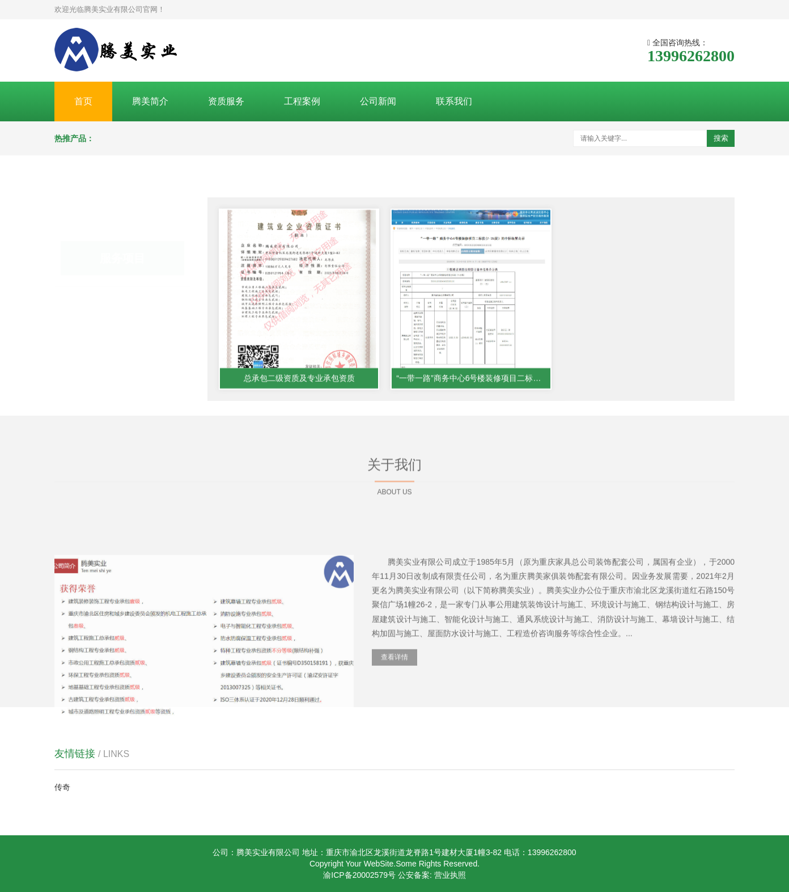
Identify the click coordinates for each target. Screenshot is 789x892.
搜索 (721, 138)
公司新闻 (378, 101)
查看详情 (394, 724)
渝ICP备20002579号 (359, 875)
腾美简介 (150, 101)
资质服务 (226, 101)
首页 (83, 101)
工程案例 (302, 101)
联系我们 (454, 101)
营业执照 (450, 875)
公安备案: (415, 875)
